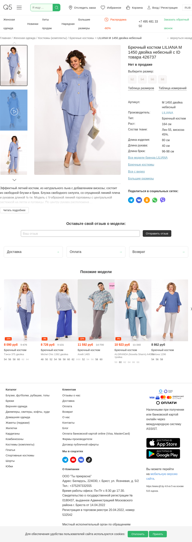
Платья (10, 449)
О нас (66, 417)
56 (152, 79)
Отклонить (137, 534)
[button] (14, 43)
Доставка (68, 400)
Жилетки (11, 428)
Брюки (10, 400)
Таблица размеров (141, 88)
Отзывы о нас (71, 395)
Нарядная (67, 23)
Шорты (10, 460)
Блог (65, 428)
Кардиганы (13, 433)
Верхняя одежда (16, 406)
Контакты (68, 422)
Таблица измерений (173, 88)
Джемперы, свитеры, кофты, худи (28, 411)
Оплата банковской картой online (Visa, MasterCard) (96, 433)
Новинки (32, 23)
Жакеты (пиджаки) (18, 422)
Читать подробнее (14, 210)
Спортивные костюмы (20, 455)
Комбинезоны (15, 439)
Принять (158, 534)
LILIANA (167, 112)
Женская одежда (9, 24)
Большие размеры (84, 24)
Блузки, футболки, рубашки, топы (27, 395)
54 (142, 79)
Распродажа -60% (115, 23)
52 (132, 79)
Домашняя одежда (18, 417)
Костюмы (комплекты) (20, 444)
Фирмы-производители (77, 439)
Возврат (67, 411)
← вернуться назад (179, 38)
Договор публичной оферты (80, 444)
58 (162, 79)
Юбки (9, 466)
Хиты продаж (47, 24)
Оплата (67, 406)
